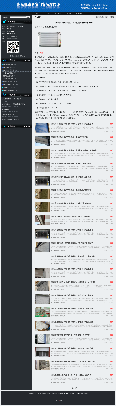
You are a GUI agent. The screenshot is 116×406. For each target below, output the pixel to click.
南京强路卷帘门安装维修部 (58, 131)
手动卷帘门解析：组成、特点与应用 (12, 99)
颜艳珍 (86, 393)
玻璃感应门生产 (8, 87)
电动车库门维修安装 (9, 81)
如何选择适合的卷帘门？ (9, 114)
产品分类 (58, 13)
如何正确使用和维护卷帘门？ (10, 119)
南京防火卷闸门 (8, 76)
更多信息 (74, 388)
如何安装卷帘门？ (7, 109)
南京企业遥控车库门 (9, 84)
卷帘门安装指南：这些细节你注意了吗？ (14, 104)
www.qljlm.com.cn (12, 39)
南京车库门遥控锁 (8, 70)
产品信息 (47, 13)
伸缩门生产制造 (8, 73)
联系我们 (79, 13)
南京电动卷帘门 (8, 64)
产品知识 (68, 13)
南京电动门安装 (8, 67)
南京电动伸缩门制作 (9, 90)
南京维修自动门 (8, 79)
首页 (37, 13)
